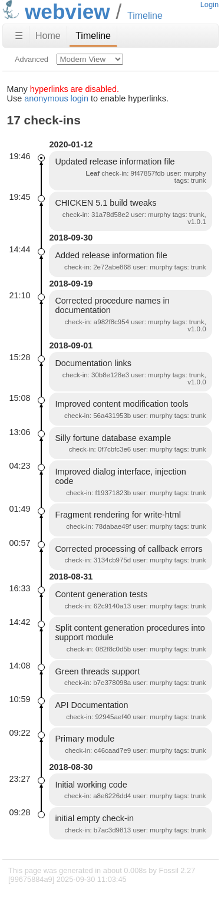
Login (209, 4)
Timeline (93, 36)
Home (48, 36)
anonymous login (56, 98)
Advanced (31, 59)
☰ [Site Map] (19, 36)
